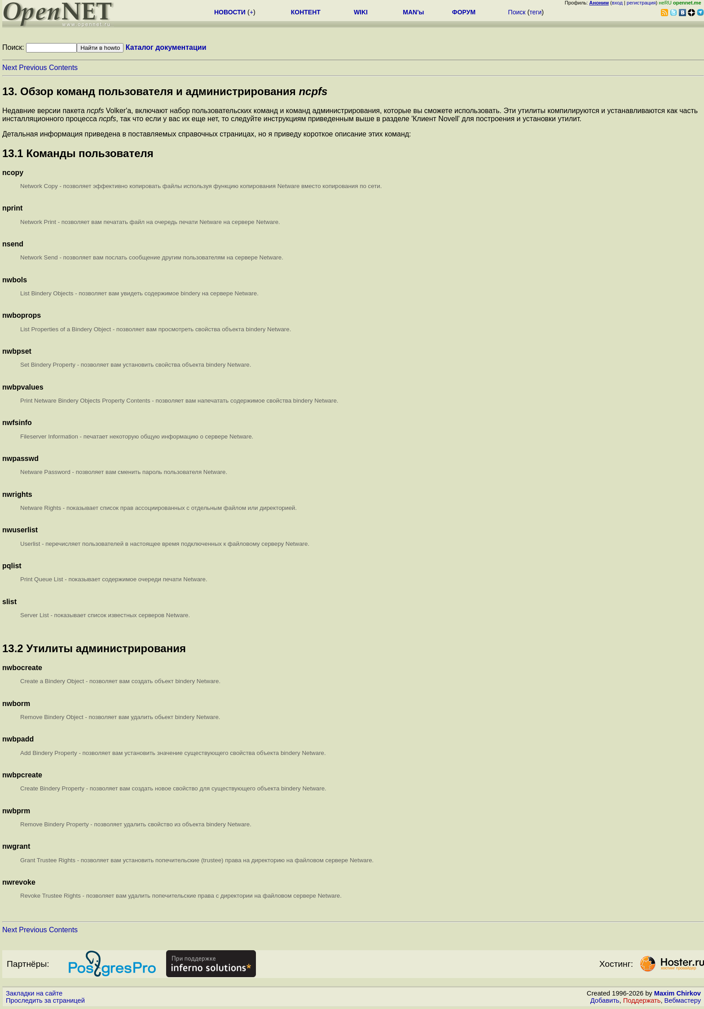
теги (535, 12)
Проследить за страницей (45, 1000)
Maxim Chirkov (677, 993)
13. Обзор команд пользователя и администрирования (164, 91)
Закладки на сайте (34, 993)
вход (617, 2)
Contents (63, 67)
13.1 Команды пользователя (78, 153)
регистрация (641, 2)
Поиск (517, 12)
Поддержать (642, 1000)
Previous (33, 67)
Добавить (605, 1000)
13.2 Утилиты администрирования (94, 648)
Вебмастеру (682, 1000)
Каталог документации (166, 47)
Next (9, 67)
